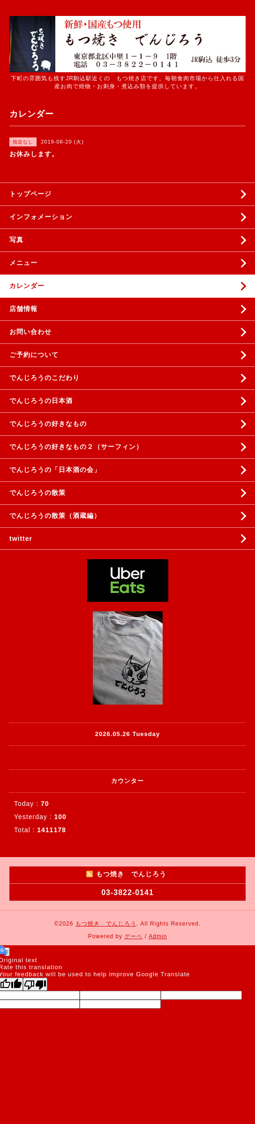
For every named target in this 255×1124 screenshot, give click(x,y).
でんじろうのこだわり (44, 377)
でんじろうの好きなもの (48, 423)
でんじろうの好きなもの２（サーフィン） (76, 446)
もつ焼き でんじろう (105, 923)
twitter (20, 538)
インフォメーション (41, 216)
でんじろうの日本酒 (41, 400)
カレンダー (27, 285)
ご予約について (34, 354)
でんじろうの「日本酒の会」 (55, 469)
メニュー (23, 262)
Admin (158, 936)
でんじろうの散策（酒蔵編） (55, 515)
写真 (16, 239)
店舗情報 (23, 308)
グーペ (133, 936)
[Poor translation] (35, 984)
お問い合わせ (30, 331)
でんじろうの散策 (37, 492)
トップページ (30, 193)
